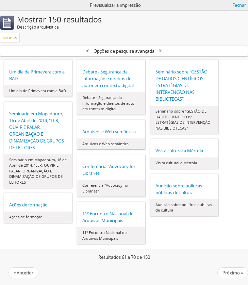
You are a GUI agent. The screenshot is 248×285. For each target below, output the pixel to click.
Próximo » (232, 273)
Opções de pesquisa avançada (124, 51)
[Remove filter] (15, 37)
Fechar (239, 5)
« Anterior (23, 273)
